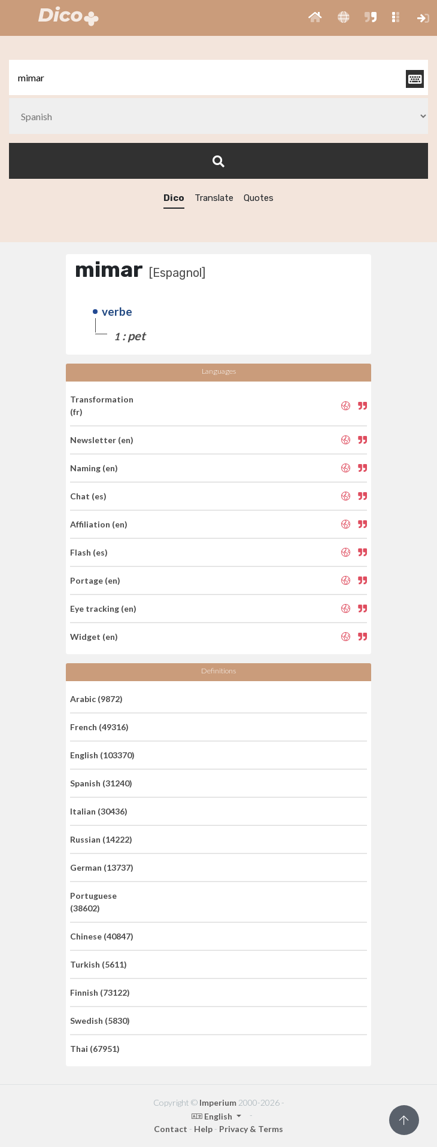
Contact (170, 1129)
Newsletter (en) (101, 440)
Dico (173, 198)
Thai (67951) (95, 1049)
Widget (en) (94, 637)
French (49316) (99, 727)
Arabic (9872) (96, 699)
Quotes (259, 198)
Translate (214, 198)
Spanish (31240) (101, 783)
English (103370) (102, 755)
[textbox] (218, 77)
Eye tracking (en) (103, 608)
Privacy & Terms (251, 1129)
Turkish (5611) (98, 964)
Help (203, 1129)
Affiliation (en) (99, 524)
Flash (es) (89, 552)
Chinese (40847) (101, 936)
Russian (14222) (101, 839)
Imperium (217, 1102)
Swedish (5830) (100, 1020)
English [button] (213, 1116)
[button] (315, 18)
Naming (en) (94, 468)
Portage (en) (95, 580)
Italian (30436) (99, 811)
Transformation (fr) (101, 405)
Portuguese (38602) (93, 901)
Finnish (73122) (100, 992)
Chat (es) (88, 496)
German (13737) (101, 867)
